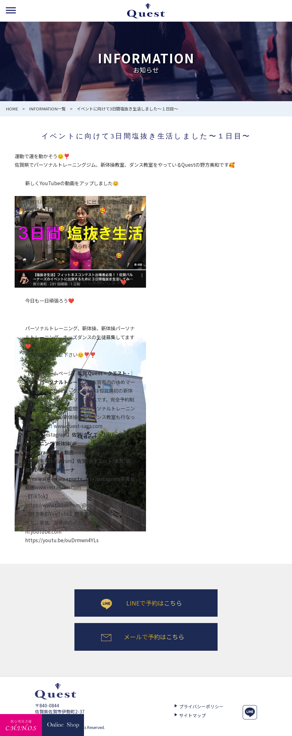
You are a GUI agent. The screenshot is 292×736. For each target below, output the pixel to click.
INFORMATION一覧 (47, 109)
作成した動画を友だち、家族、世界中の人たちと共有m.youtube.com (78, 522)
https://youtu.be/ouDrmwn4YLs (62, 539)
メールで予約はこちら (154, 637)
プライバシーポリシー (201, 707)
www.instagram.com (79, 443)
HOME (12, 109)
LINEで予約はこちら (154, 603)
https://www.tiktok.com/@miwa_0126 (69, 504)
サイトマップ (192, 716)
